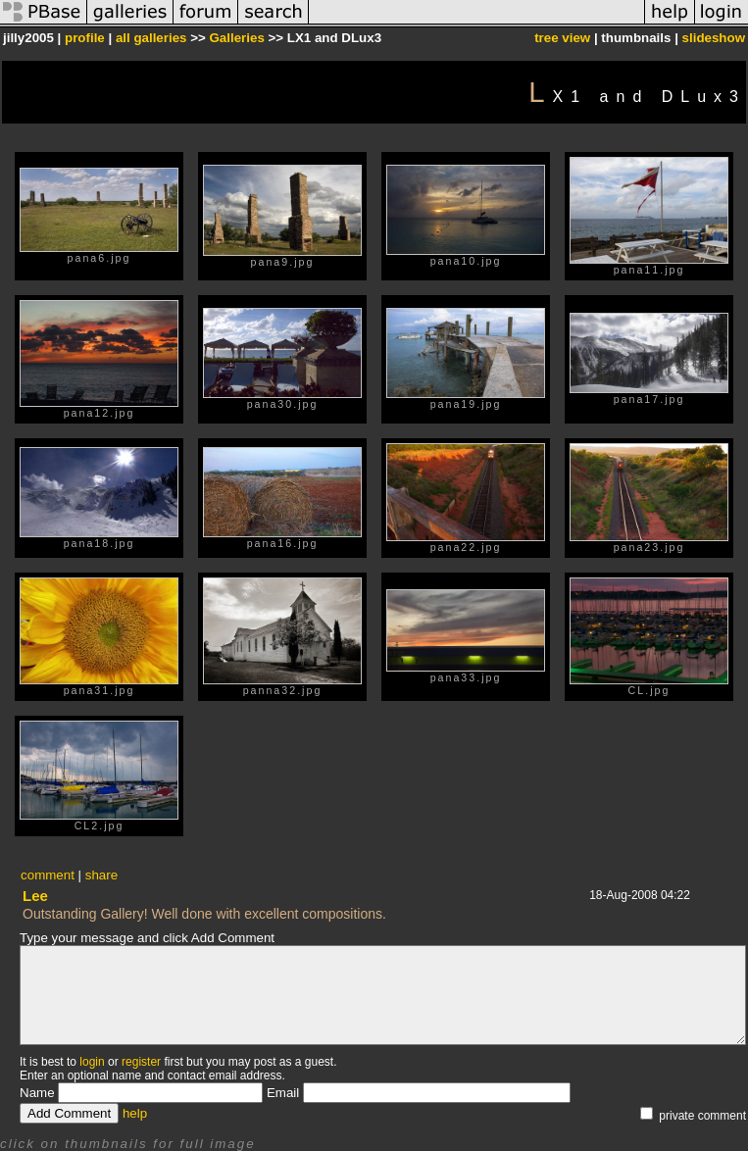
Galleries (236, 37)
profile (85, 37)
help (135, 1113)
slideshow (713, 37)
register (141, 1062)
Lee (35, 895)
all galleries (151, 37)
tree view (562, 37)
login (91, 1062)
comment (48, 875)
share (101, 875)
